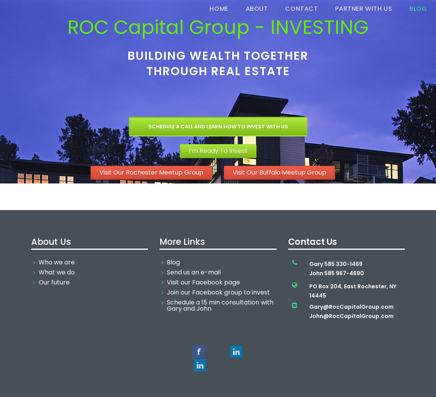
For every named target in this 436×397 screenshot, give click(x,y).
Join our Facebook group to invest (218, 292)
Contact (301, 8)
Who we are (57, 262)
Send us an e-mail (194, 272)
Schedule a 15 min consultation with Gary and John (220, 305)
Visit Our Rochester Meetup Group (151, 172)
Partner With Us (363, 8)
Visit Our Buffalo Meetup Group (279, 172)
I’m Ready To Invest (218, 150)
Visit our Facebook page (203, 282)
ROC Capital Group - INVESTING (218, 27)
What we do (57, 272)
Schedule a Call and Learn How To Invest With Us (218, 126)
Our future (54, 282)
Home (219, 8)
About (257, 8)
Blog (418, 8)
